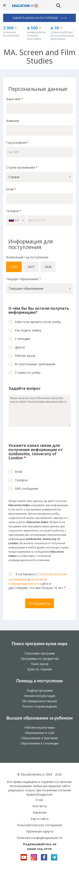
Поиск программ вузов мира (39, 643)
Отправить (39, 603)
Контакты (39, 806)
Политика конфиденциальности (39, 838)
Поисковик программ (39, 653)
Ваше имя (14, 99)
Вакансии (39, 812)
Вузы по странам (39, 669)
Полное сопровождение (39, 706)
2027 (31, 267)
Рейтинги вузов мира (39, 727)
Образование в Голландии (39, 743)
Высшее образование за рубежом (39, 717)
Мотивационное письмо (39, 701)
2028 (48, 267)
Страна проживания (21, 167)
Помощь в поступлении (39, 680)
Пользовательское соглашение (39, 825)
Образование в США (39, 733)
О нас (40, 800)
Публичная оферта (39, 831)
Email (11, 189)
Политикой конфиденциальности (27, 581)
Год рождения (18, 142)
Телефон (13, 211)
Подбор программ (40, 690)
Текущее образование (23, 279)
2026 (14, 267)
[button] (39, 177)
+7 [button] (16, 220)
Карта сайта (39, 819)
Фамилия (12, 121)
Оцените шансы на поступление (39, 18)
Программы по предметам (40, 659)
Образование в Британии (39, 738)
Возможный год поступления (27, 257)
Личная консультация (39, 696)
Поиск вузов (39, 664)
